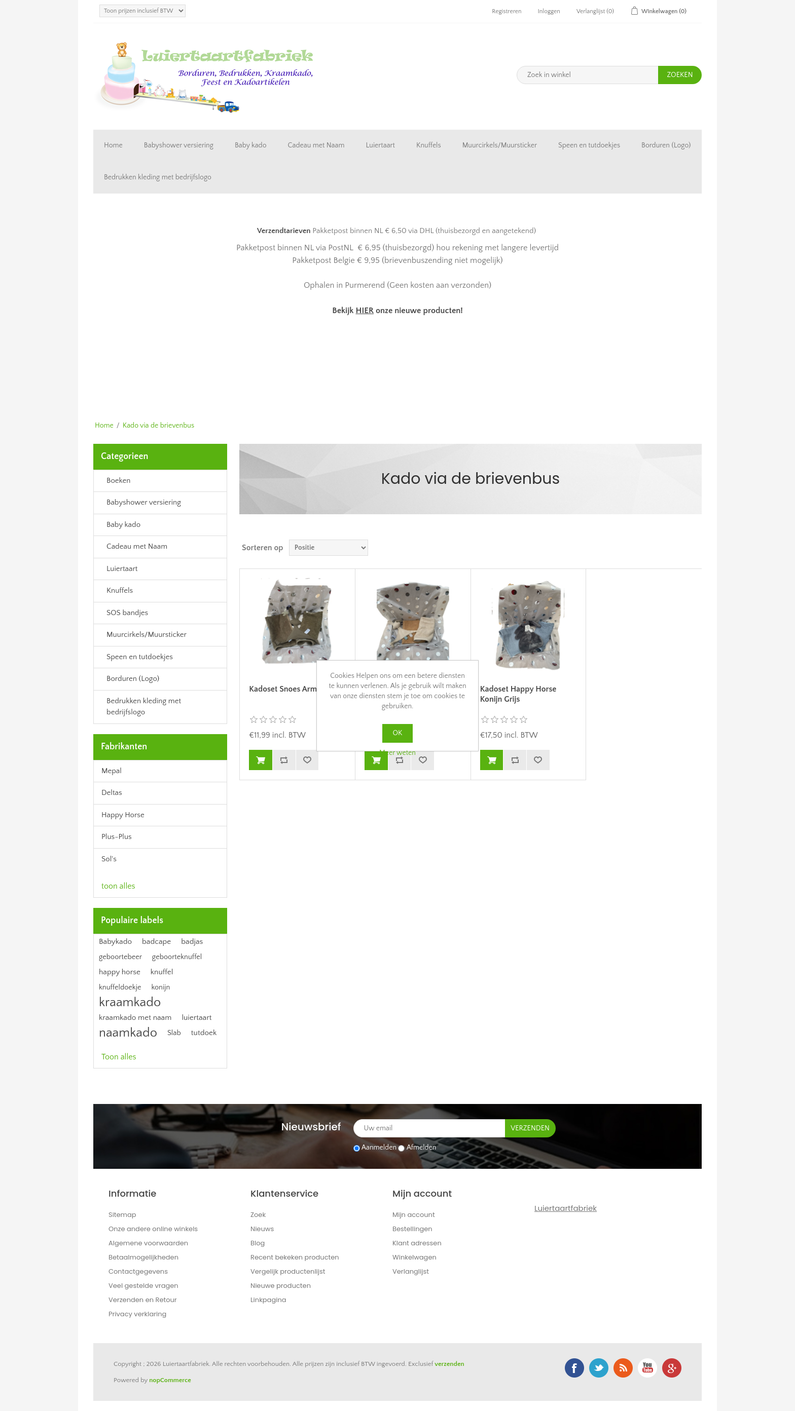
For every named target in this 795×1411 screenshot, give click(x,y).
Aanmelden (379, 1148)
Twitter (598, 1368)
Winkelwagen (414, 1257)
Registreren (506, 11)
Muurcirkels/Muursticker (499, 145)
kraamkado (130, 1002)
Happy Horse (122, 815)
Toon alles (118, 1056)
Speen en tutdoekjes (589, 145)
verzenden (449, 1363)
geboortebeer (120, 957)
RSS (623, 1368)
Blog (257, 1243)
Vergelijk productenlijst (288, 1271)
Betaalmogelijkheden (143, 1257)
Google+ (671, 1368)
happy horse (119, 972)
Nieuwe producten (280, 1285)
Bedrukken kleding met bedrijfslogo (157, 177)
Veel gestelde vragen (143, 1285)
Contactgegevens (138, 1271)
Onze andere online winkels (153, 1229)
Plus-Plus (116, 836)
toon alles (118, 886)
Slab (174, 1033)
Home (113, 145)
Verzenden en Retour (143, 1300)
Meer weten (397, 753)
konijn (160, 987)
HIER (364, 310)
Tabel (675, 548)
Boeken (118, 480)
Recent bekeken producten (294, 1257)
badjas (192, 941)
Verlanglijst (410, 1271)
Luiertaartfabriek (565, 1208)
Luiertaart (380, 145)
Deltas (111, 792)
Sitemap (122, 1214)
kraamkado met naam (135, 1017)
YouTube (647, 1368)
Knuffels (428, 145)
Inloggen (549, 11)
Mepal (111, 771)
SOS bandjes (127, 612)
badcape (156, 941)
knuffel (162, 972)
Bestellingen (412, 1229)
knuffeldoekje (120, 987)
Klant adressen (417, 1243)
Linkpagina (268, 1300)
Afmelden (422, 1148)
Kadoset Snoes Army (285, 689)
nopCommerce (170, 1380)
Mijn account (413, 1214)
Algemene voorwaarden (148, 1243)
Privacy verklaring (137, 1314)
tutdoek (203, 1032)
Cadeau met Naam (316, 145)
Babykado (115, 941)
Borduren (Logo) (666, 145)
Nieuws (262, 1229)
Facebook (574, 1368)
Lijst (693, 548)
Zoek (258, 1214)
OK (398, 733)
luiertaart (196, 1017)
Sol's (109, 859)
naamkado (128, 1032)
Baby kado (251, 145)
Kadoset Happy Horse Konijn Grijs (518, 693)
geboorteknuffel (177, 957)
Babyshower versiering (178, 145)
